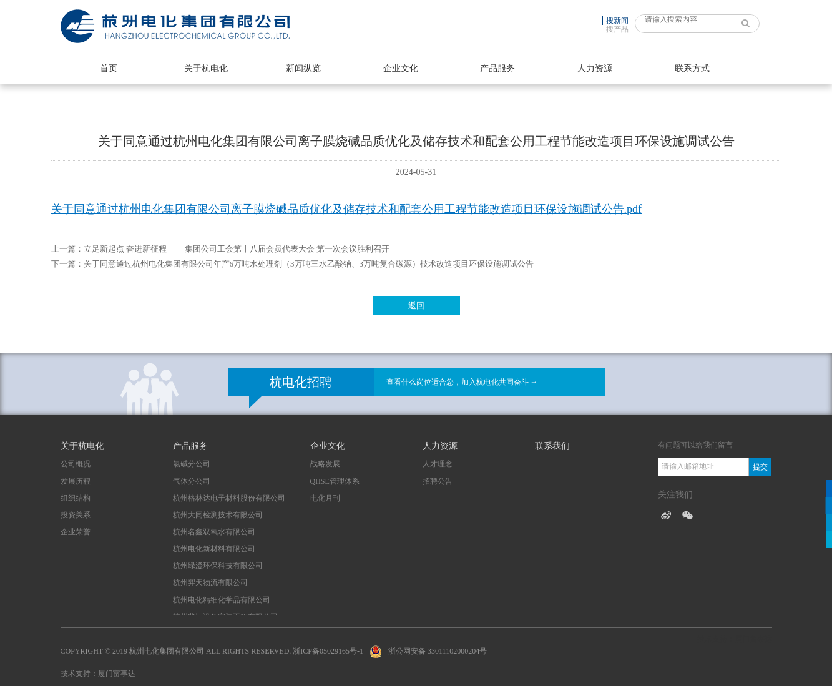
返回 (416, 305)
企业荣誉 (76, 531)
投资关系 (76, 515)
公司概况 (76, 463)
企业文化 (400, 68)
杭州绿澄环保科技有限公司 (218, 565)
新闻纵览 (303, 68)
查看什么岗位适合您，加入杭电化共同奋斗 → (462, 382)
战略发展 (325, 463)
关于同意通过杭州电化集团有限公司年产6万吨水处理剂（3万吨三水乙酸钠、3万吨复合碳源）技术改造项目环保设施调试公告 (309, 263)
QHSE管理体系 (335, 481)
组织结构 (76, 498)
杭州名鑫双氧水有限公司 (214, 531)
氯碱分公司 (191, 463)
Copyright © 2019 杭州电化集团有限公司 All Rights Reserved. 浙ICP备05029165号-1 (212, 651)
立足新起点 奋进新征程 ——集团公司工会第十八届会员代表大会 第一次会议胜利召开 (237, 248)
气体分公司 (191, 481)
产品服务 (497, 68)
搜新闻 (617, 20)
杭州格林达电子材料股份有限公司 (229, 498)
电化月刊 (325, 498)
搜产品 (617, 29)
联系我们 (552, 446)
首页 (108, 68)
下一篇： (67, 263)
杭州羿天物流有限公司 (210, 582)
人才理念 (438, 463)
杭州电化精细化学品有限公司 (221, 599)
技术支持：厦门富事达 (98, 673)
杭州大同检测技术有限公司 (218, 515)
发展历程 (76, 481)
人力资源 (594, 68)
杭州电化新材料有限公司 (214, 548)
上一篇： (67, 248)
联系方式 (692, 68)
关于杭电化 (206, 68)
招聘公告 (438, 481)
